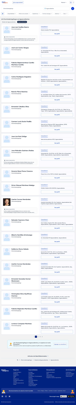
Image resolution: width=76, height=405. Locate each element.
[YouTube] (9, 396)
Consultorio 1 (44, 26)
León (14, 377)
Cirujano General (32, 385)
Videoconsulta (69, 376)
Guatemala (60, 390)
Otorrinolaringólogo (32, 384)
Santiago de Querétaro (18, 380)
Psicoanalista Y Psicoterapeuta (35, 376)
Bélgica (42, 390)
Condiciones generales (49, 401)
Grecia (39, 390)
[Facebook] (2, 396)
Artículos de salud (50, 376)
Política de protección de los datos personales (65, 401)
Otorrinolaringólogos (26, 360)
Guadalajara (16, 374)
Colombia (51, 390)
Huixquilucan (16, 378)
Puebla (14, 376)
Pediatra (30, 377)
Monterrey (15, 373)
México (46, 390)
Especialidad (49, 374)
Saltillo (14, 384)
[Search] (72, 8)
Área (47, 373)
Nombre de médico (50, 372)
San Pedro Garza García (18, 382)
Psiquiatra (30, 378)
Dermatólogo (31, 373)
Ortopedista (31, 382)
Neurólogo (30, 381)
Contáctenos (68, 372)
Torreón (15, 381)
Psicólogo (30, 372)
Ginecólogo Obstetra (33, 380)
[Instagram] (6, 396)
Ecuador (55, 390)
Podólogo (30, 374)
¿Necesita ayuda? (69, 374)
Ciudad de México (17, 372)
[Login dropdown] (71, 2)
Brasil (64, 390)
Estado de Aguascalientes (9, 22)
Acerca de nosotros (70, 373)
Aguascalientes (22, 22)
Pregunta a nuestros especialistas (53, 377)
